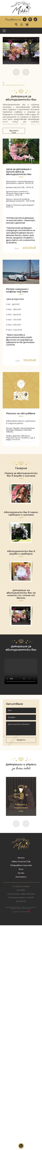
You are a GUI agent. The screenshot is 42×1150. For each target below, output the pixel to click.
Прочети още (13, 356)
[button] (16, 72)
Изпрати (21, 965)
